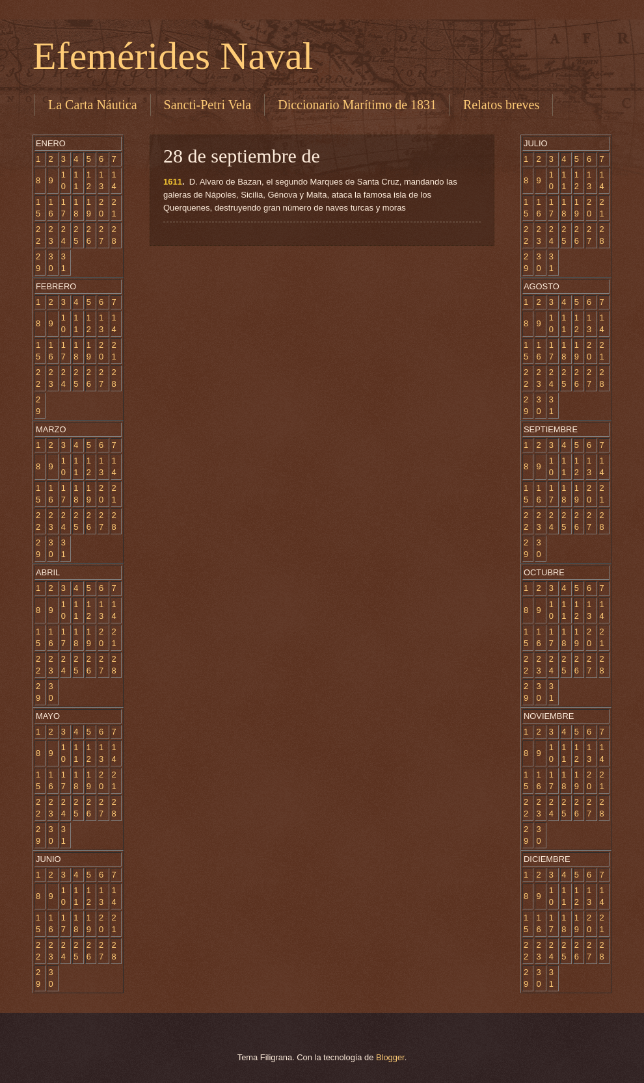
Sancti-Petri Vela (208, 105)
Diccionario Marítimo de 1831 (357, 105)
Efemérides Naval (173, 55)
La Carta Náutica (92, 105)
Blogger (390, 1057)
